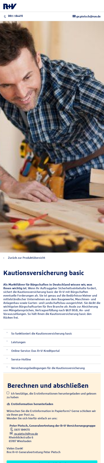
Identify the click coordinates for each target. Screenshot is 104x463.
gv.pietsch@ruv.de (86, 16)
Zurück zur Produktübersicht (24, 257)
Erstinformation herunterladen (30, 404)
